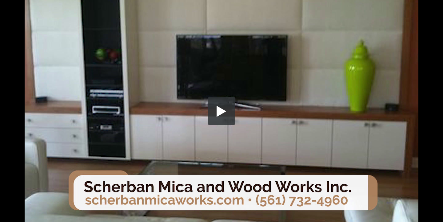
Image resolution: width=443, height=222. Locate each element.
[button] (221, 111)
